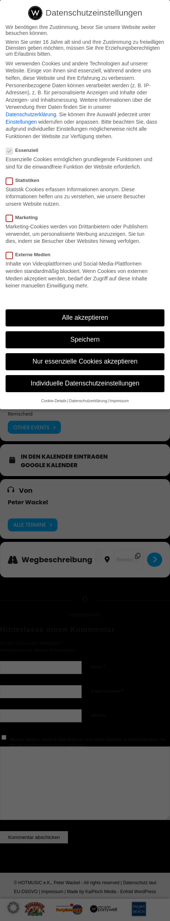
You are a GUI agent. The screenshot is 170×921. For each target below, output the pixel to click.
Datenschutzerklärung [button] (88, 400)
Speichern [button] (85, 339)
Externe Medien (31, 254)
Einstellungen (21, 122)
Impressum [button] (119, 400)
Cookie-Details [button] (53, 400)
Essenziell (25, 150)
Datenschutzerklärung (31, 114)
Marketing (25, 217)
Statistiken (26, 180)
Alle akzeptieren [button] (85, 317)
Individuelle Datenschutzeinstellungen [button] (85, 383)
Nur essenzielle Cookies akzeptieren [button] (84, 361)
